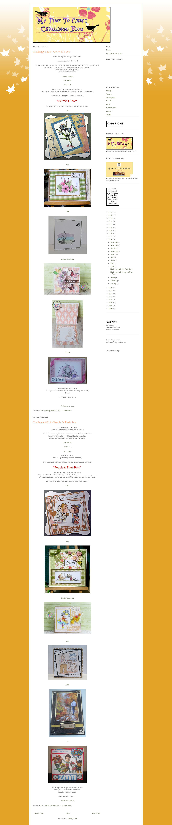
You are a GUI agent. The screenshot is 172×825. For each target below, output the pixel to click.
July (112, 257)
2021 (111, 224)
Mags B (67, 352)
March (113, 278)
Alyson (108, 115)
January (114, 284)
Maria (108, 104)
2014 (111, 291)
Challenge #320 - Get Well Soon (51, 51)
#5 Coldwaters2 (67, 76)
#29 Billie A (67, 442)
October (114, 248)
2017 (111, 236)
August (113, 254)
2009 (111, 306)
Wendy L (109, 90)
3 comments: (67, 805)
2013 (111, 294)
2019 (111, 230)
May (112, 263)
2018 (111, 233)
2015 (111, 287)
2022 (111, 221)
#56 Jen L (67, 447)
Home (68, 813)
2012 (111, 297)
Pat (67, 164)
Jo (67, 741)
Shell (67, 111)
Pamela (109, 101)
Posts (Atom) (72, 818)
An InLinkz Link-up (67, 406)
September (115, 251)
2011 (111, 300)
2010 (111, 303)
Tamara (108, 94)
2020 (111, 227)
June (112, 260)
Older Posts (96, 813)
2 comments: (67, 411)
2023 (111, 218)
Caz (67, 212)
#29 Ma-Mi (67, 85)
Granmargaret (111, 108)
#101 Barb (67, 451)
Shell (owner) (111, 97)
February (114, 281)
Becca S (109, 111)
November (114, 245)
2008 (111, 309)
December (114, 242)
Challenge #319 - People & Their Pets (54, 422)
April (112, 266)
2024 (111, 215)
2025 (111, 212)
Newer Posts (39, 813)
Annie (67, 685)
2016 (111, 239)
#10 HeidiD (67, 80)
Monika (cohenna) (67, 259)
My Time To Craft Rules (114, 53)
